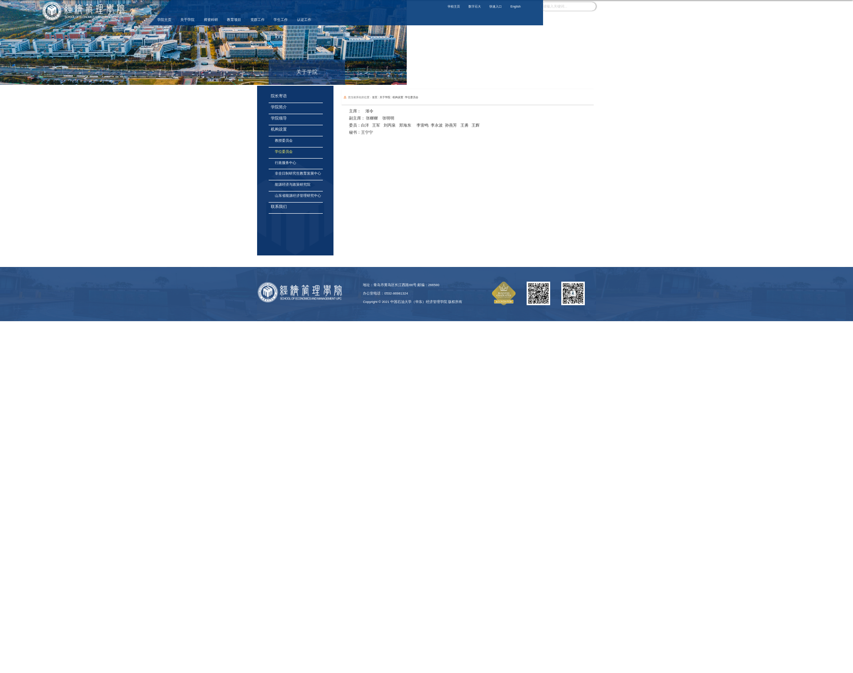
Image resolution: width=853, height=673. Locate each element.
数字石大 (474, 6)
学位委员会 (411, 97)
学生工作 (281, 20)
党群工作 (257, 20)
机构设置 (398, 97)
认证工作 (304, 20)
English (515, 6)
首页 (374, 97)
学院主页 (164, 20)
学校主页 (454, 6)
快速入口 (495, 6)
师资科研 (211, 20)
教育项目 (234, 20)
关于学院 (187, 20)
